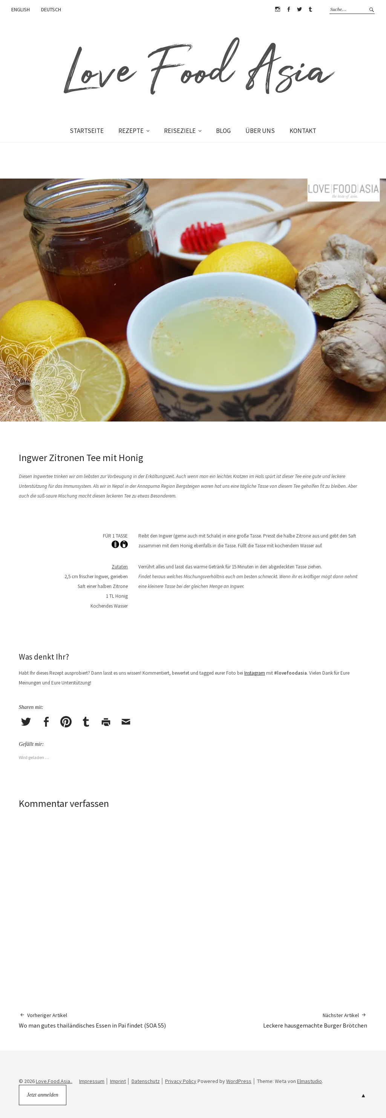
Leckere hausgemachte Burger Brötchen (315, 1020)
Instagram (277, 9)
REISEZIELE (180, 131)
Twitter (299, 9)
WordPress (238, 1081)
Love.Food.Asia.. (54, 1081)
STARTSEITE (87, 131)
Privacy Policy (180, 1081)
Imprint (118, 1081)
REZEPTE (131, 131)
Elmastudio (309, 1081)
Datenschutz (146, 1081)
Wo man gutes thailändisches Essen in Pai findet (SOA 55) (92, 1020)
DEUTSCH (51, 9)
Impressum (91, 1081)
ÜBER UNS (260, 131)
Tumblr (310, 9)
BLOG (223, 131)
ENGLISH (20, 9)
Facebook (288, 9)
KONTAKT (303, 131)
